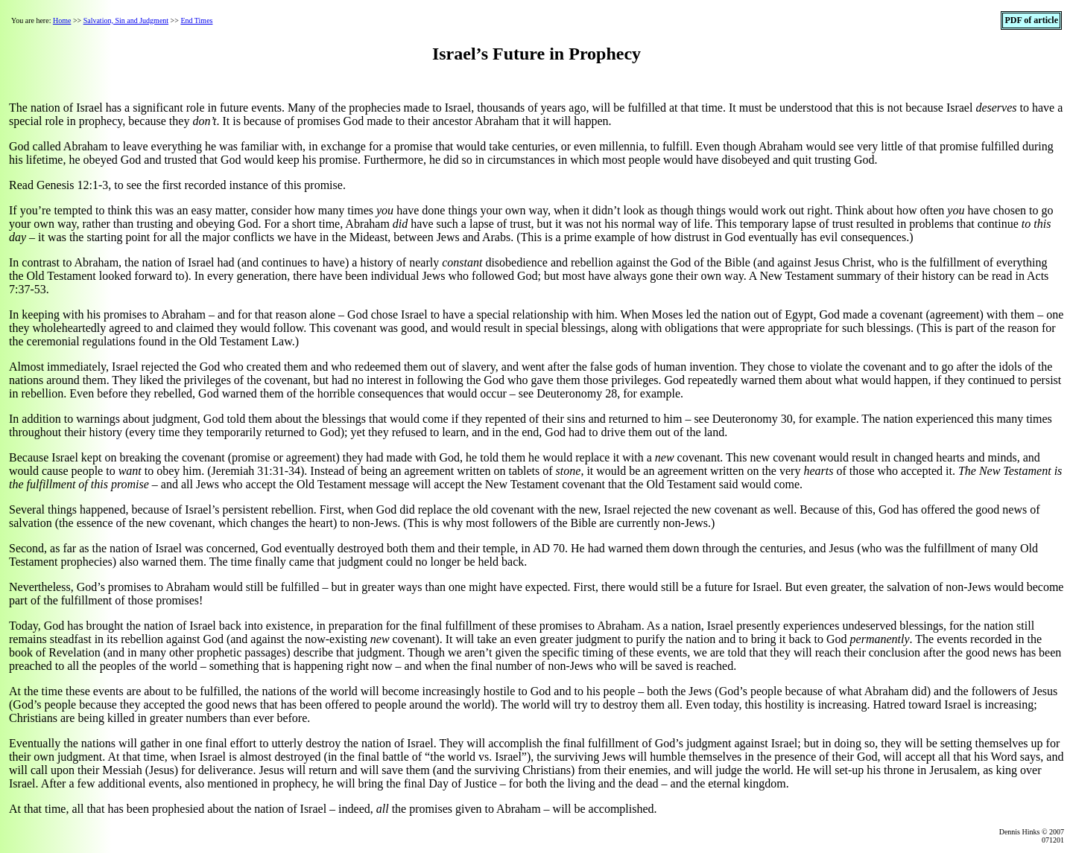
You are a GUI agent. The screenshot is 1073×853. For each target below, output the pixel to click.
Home (62, 20)
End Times (196, 20)
